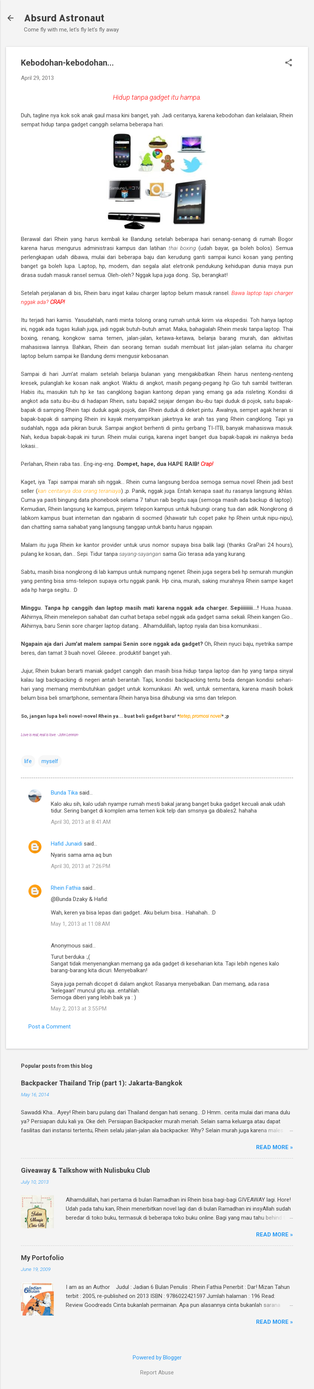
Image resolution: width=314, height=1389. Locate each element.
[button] (288, 63)
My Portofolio (42, 1258)
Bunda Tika (64, 792)
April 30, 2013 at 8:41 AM (81, 822)
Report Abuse (157, 1372)
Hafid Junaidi (66, 843)
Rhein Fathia (66, 888)
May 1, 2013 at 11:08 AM (80, 924)
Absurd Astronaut (64, 18)
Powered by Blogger (157, 1357)
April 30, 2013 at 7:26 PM (80, 866)
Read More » (274, 1147)
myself (49, 761)
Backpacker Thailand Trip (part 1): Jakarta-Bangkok (101, 1083)
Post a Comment (49, 1026)
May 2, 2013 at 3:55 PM (79, 1008)
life (28, 761)
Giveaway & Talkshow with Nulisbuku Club (85, 1170)
